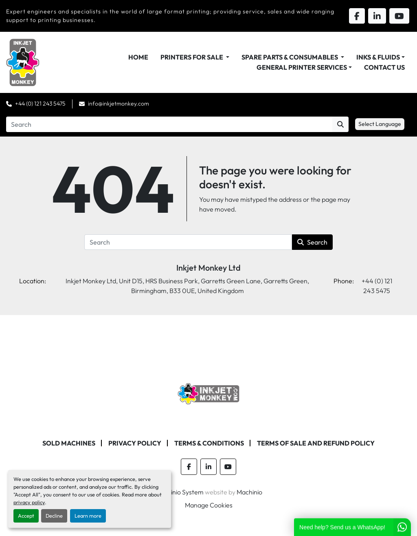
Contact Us (384, 67)
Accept (26, 515)
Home (138, 57)
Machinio (249, 492)
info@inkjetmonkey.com (118, 103)
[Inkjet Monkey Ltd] (208, 393)
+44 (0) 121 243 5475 (40, 103)
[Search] (169, 124)
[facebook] (189, 467)
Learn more (88, 515)
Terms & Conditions (209, 443)
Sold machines (68, 443)
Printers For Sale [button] (192, 57)
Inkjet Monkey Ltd (208, 267)
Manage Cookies (209, 505)
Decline (54, 515)
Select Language (379, 124)
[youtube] (228, 467)
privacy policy (29, 502)
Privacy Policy (134, 443)
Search (312, 242)
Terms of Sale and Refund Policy (316, 443)
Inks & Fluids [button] (378, 57)
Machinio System (179, 492)
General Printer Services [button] (302, 67)
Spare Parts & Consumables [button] (290, 57)
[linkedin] (208, 467)
